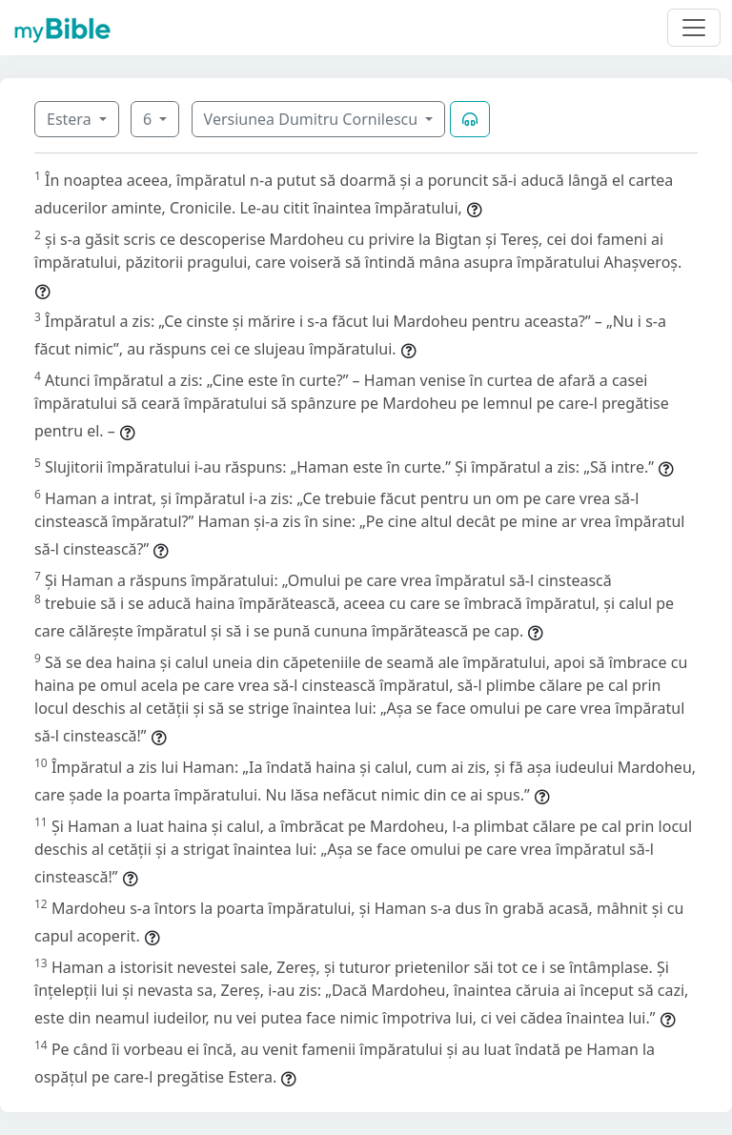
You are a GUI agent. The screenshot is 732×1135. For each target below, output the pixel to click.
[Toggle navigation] (694, 28)
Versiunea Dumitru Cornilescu (313, 119)
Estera (71, 119)
